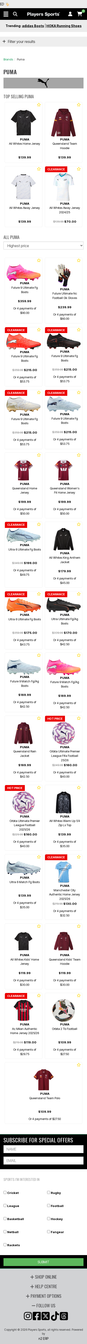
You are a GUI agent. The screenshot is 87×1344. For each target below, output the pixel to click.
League (13, 1206)
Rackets (13, 1245)
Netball (13, 1232)
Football (57, 1206)
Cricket (13, 1193)
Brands (8, 59)
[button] (5, 14)
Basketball (15, 1219)
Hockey (57, 1219)
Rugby (56, 1193)
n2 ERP (43, 1338)
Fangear (57, 1232)
